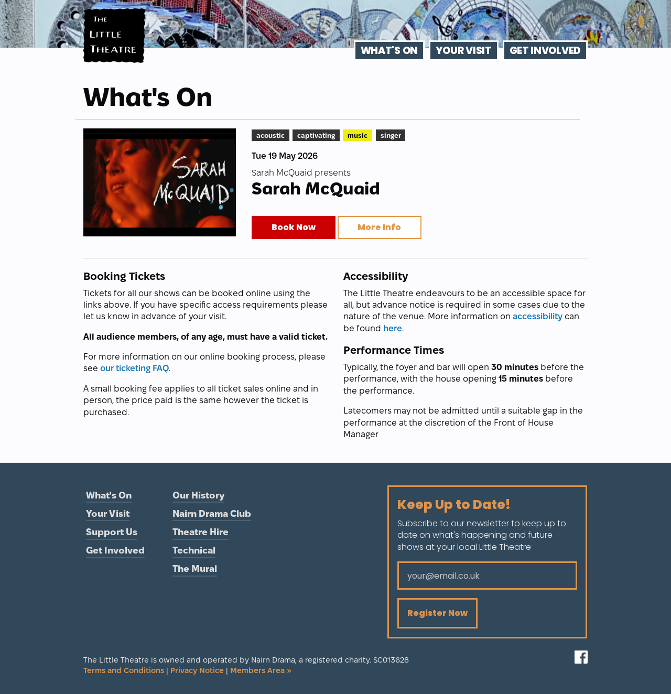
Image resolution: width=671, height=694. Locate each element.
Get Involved (545, 51)
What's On (389, 51)
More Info (379, 227)
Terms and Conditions (123, 670)
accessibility (537, 316)
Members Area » (260, 670)
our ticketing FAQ (134, 368)
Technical (193, 550)
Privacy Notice (197, 670)
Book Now (294, 227)
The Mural (194, 568)
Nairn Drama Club (211, 513)
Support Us (111, 532)
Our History (198, 495)
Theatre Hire (200, 532)
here (392, 328)
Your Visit (464, 51)
